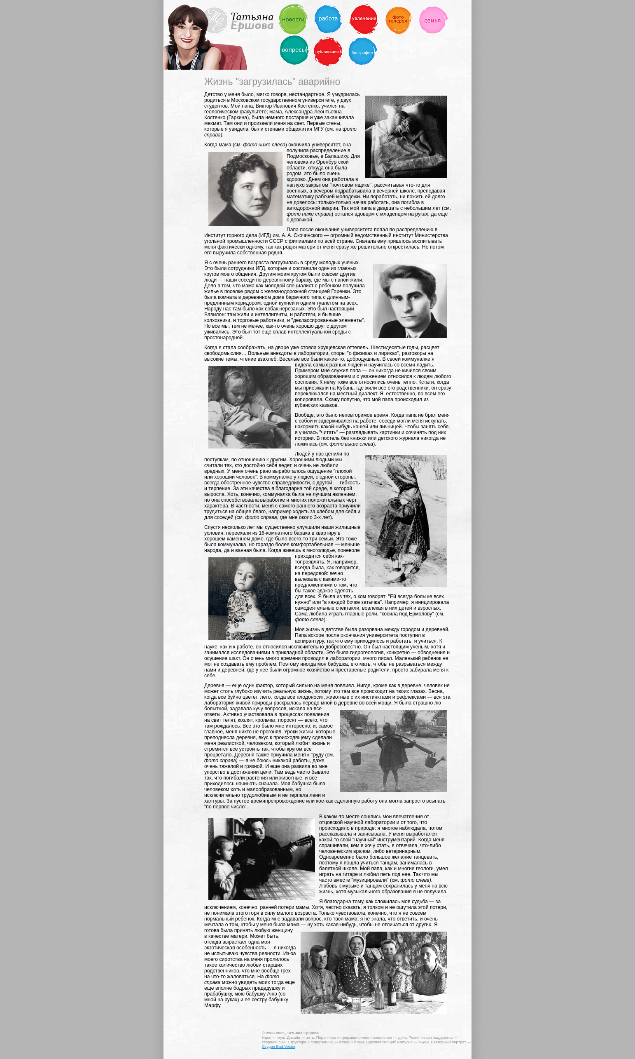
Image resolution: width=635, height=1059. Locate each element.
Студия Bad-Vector (278, 1046)
